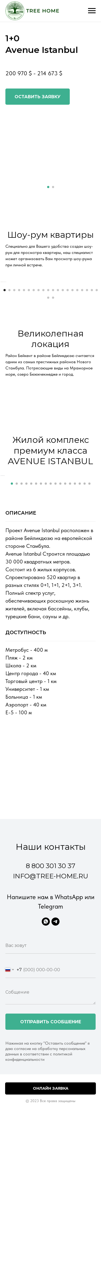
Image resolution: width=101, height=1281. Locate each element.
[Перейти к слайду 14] (68, 351)
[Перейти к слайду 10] (48, 351)
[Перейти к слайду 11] (53, 351)
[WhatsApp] (46, 1043)
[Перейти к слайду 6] (29, 351)
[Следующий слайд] (96, 312)
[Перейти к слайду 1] (48, 187)
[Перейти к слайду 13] (63, 351)
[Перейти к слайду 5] (24, 351)
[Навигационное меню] (92, 10)
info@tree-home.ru (50, 998)
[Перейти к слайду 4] (19, 351)
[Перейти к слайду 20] (97, 351)
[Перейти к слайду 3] (14, 351)
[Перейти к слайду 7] (34, 351)
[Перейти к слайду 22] (53, 359)
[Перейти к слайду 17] (82, 351)
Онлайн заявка (50, 1210)
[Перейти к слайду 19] (92, 351)
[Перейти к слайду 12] (58, 351)
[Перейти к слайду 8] (38, 351)
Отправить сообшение (50, 1143)
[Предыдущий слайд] (4, 312)
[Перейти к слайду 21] (48, 359)
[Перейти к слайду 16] (77, 351)
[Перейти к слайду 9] (43, 351)
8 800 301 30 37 (50, 987)
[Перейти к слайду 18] (87, 351)
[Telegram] (55, 1043)
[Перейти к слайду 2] (53, 187)
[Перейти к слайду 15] (72, 351)
